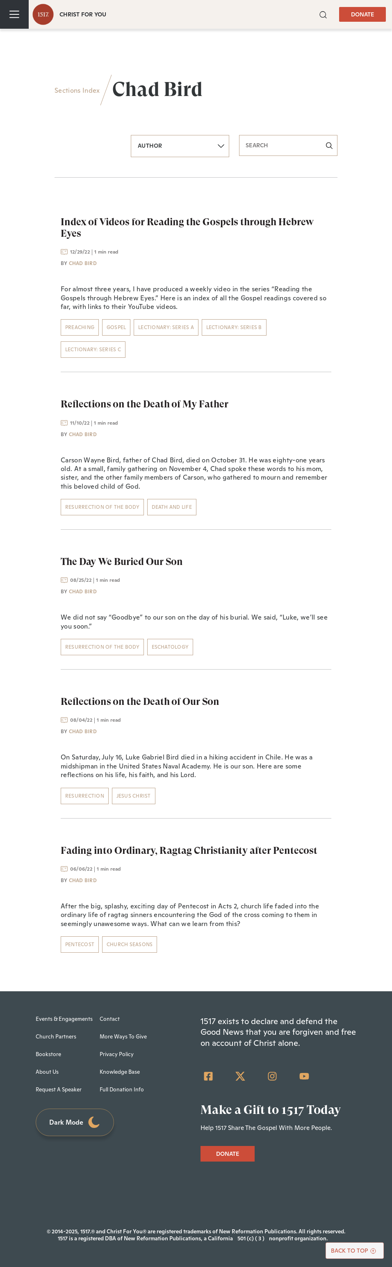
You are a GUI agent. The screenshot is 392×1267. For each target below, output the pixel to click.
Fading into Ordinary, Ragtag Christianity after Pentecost (189, 850)
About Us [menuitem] (47, 1071)
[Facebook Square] (208, 1076)
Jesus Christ (133, 796)
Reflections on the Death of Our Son (140, 701)
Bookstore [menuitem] (48, 1054)
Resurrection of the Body (102, 507)
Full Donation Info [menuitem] (122, 1089)
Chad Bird (83, 263)
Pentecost (79, 944)
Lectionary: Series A (166, 327)
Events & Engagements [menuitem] (64, 1018)
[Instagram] (272, 1076)
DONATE (362, 14)
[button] (323, 14)
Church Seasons (130, 944)
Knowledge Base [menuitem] (120, 1071)
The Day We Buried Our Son (122, 561)
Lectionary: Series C (93, 349)
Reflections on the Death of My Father (144, 404)
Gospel (116, 327)
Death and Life (172, 507)
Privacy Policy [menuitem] (117, 1054)
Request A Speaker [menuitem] (59, 1089)
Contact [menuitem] (110, 1018)
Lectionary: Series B (234, 327)
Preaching (79, 327)
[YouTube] (304, 1076)
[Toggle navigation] (14, 14)
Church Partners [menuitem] (56, 1036)
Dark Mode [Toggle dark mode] (75, 1122)
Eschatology (170, 647)
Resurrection (84, 796)
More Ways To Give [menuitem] (123, 1036)
